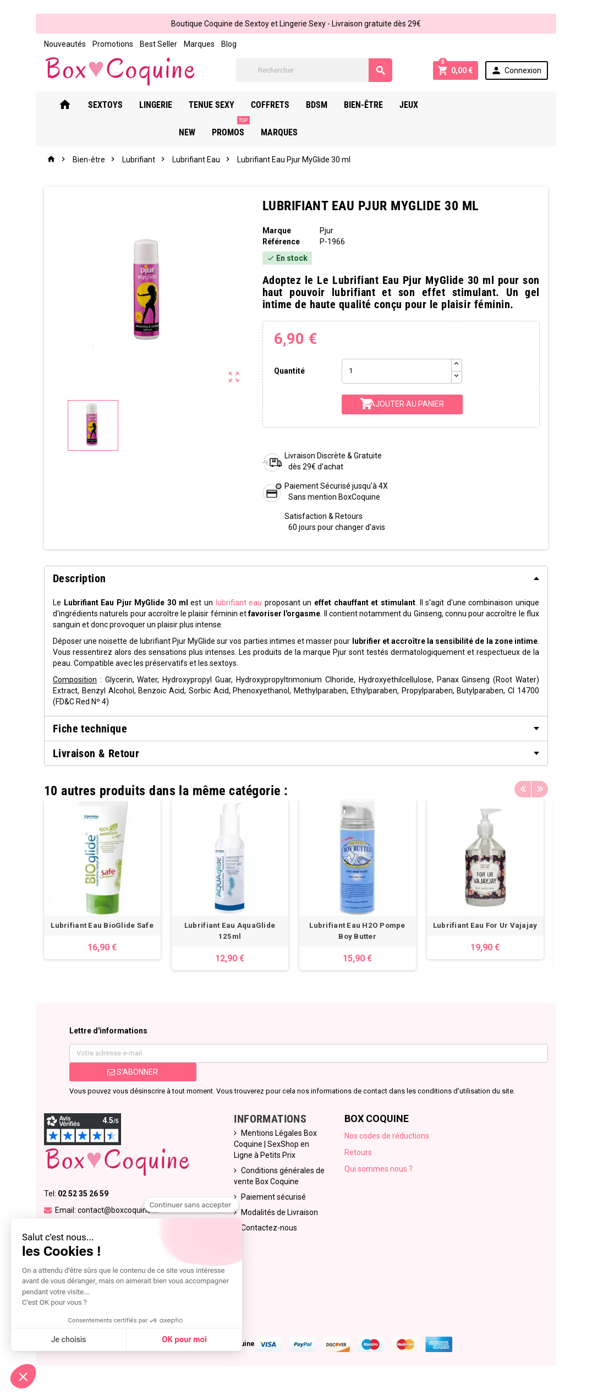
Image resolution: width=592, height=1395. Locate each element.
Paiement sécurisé (273, 1198)
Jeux (425, 105)
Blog (227, 44)
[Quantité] (397, 371)
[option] (102, 880)
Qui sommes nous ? (378, 1170)
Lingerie (172, 105)
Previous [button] (524, 788)
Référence (280, 241)
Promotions (111, 44)
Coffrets (287, 105)
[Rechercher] (314, 70)
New (460, 105)
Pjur (326, 230)
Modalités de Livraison (279, 1214)
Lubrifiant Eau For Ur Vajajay (490, 927)
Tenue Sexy (228, 105)
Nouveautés (64, 44)
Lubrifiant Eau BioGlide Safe (102, 927)
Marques (198, 44)
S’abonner (132, 1073)
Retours (358, 1154)
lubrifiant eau (238, 602)
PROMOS (504, 100)
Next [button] (541, 788)
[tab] (296, 578)
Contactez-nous (269, 1229)
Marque (276, 230)
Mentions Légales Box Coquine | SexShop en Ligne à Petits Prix (275, 1145)
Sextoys (122, 105)
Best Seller (157, 44)
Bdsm (333, 105)
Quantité (289, 370)
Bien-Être (380, 105)
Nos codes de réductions (386, 1137)
